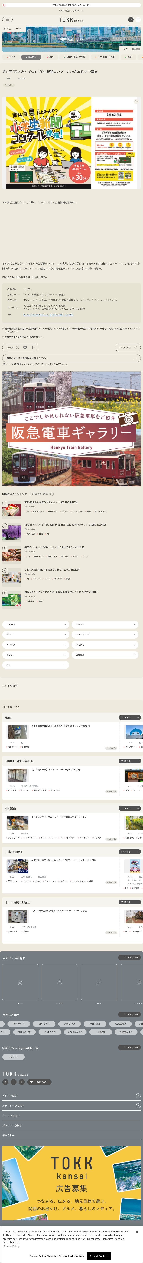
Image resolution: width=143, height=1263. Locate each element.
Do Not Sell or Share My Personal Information (57, 1256)
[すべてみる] (129, 957)
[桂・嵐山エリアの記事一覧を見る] (130, 808)
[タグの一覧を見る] (129, 1014)
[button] (131, 19)
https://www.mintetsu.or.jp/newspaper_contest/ (48, 314)
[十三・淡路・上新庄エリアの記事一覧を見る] (130, 902)
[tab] (11, 57)
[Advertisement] (71, 235)
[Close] (137, 1232)
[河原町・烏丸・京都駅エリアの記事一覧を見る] (130, 761)
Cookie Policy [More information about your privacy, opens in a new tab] (11, 1246)
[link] (71, 19)
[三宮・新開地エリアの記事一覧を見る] (130, 852)
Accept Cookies (99, 1256)
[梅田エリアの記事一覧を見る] (130, 717)
